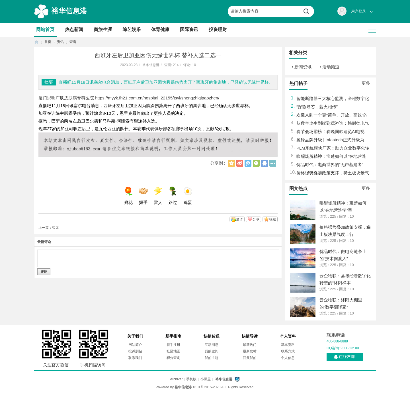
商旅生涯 (103, 29)
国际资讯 (189, 29)
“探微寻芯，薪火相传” (317, 106)
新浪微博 (239, 163)
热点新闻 (74, 29)
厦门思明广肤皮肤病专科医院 (66, 97)
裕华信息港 (69, 11)
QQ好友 (264, 163)
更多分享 (272, 163)
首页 (36, 42)
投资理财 (218, 29)
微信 (256, 163)
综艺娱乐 (131, 29)
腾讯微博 (248, 163)
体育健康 (160, 29)
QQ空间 (231, 163)
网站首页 (45, 29)
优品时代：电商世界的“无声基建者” (329, 164)
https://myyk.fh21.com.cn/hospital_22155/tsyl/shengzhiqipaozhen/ (157, 97)
